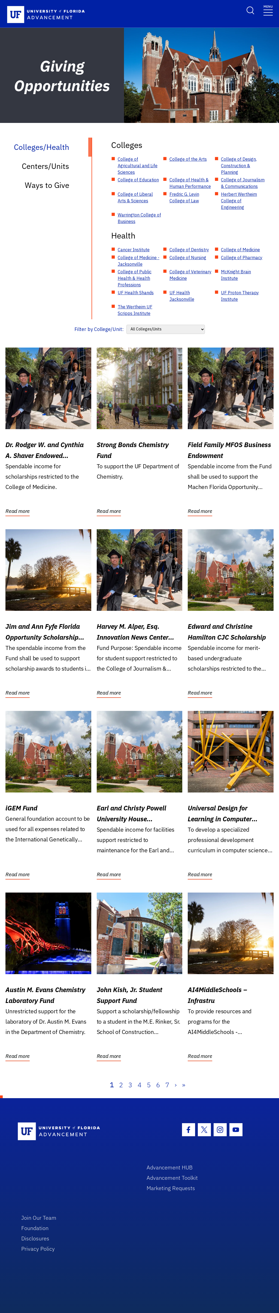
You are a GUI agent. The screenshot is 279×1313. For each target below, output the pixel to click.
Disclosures (35, 1238)
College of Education (138, 179)
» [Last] (183, 1084)
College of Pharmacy (241, 257)
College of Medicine (240, 249)
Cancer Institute (134, 249)
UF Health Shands (136, 292)
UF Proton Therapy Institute (240, 296)
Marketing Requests (171, 1188)
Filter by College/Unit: (99, 329)
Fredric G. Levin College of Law (184, 197)
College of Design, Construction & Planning (239, 165)
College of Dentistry (189, 249)
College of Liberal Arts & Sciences (135, 197)
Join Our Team (38, 1217)
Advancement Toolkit (172, 1177)
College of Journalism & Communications (243, 183)
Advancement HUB (170, 1167)
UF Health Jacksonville (181, 296)
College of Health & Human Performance (190, 183)
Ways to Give (47, 185)
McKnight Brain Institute (236, 275)
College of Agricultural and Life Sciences (137, 165)
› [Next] (176, 1084)
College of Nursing (187, 257)
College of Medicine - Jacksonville (138, 261)
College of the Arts (188, 159)
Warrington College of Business (139, 218)
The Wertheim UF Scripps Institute (135, 310)
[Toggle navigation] (268, 10)
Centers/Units (45, 166)
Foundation (34, 1228)
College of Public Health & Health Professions (134, 278)
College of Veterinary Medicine (190, 275)
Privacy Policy (38, 1248)
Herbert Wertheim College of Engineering (239, 200)
